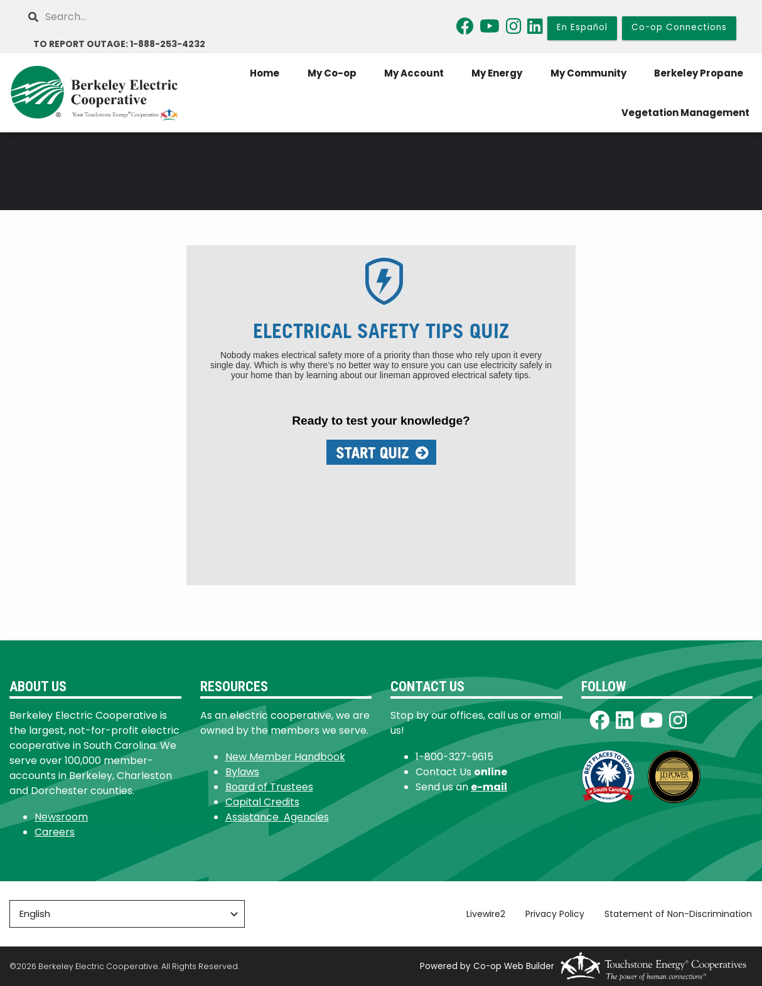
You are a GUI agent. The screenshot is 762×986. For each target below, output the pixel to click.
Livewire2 (486, 914)
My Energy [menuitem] (496, 73)
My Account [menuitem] (413, 73)
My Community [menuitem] (588, 73)
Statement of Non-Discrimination (679, 914)
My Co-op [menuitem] (330, 73)
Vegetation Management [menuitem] (685, 112)
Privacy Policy (555, 914)
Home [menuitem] (262, 73)
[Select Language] (127, 914)
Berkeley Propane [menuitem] (698, 73)
